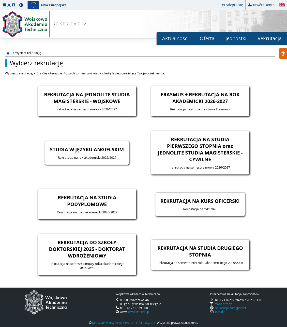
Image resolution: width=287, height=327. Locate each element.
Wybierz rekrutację (36, 63)
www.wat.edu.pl (139, 312)
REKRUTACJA (70, 24)
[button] (4, 4)
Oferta (207, 38)
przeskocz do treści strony (1, 1)
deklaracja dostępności (230, 308)
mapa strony (223, 304)
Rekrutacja (269, 38)
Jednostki (236, 38)
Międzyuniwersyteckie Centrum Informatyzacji (123, 323)
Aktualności (175, 38)
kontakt (219, 312)
